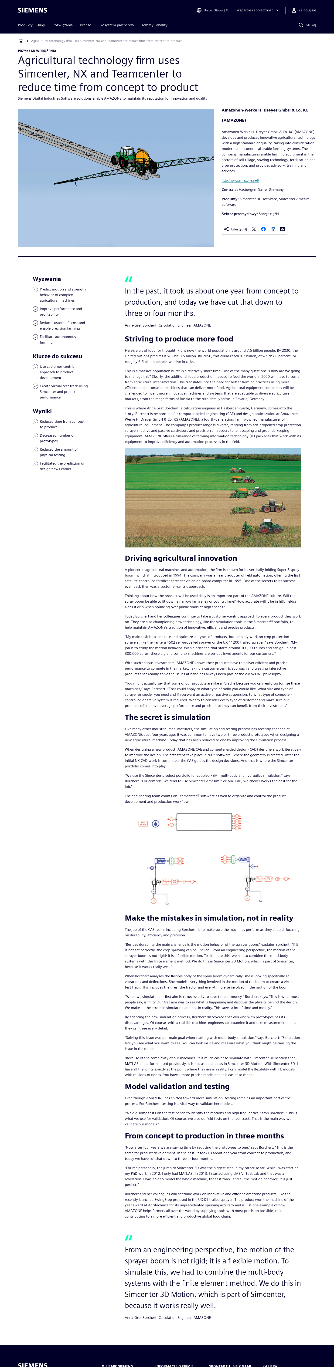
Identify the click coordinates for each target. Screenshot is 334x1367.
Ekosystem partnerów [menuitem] (116, 25)
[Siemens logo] (32, 10)
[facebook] (263, 229)
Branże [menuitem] (85, 25)
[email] (282, 229)
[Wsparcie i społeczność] (258, 10)
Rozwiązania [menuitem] (63, 25)
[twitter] (254, 229)
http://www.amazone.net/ (240, 180)
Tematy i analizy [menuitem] (154, 25)
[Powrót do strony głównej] (21, 41)
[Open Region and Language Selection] (212, 10)
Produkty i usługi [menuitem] (31, 25)
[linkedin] (273, 229)
